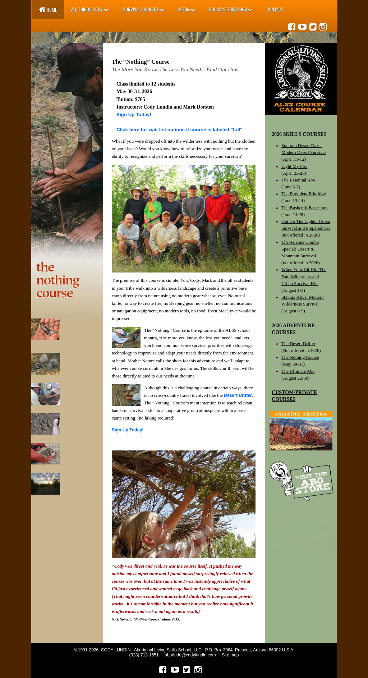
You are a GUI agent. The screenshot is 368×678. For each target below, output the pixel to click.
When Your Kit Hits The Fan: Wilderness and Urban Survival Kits (303, 276)
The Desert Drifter (298, 343)
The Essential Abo (298, 180)
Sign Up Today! (133, 114)
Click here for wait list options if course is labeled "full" (179, 129)
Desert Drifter (238, 395)
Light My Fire (294, 166)
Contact (275, 9)
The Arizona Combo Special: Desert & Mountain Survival (300, 249)
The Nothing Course (300, 357)
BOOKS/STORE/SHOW (230, 9)
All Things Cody (90, 9)
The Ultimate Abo (297, 371)
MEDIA (186, 9)
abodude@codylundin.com (190, 655)
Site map (230, 655)
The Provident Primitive (303, 193)
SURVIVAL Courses (143, 9)
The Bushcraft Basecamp (304, 207)
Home (48, 9)
